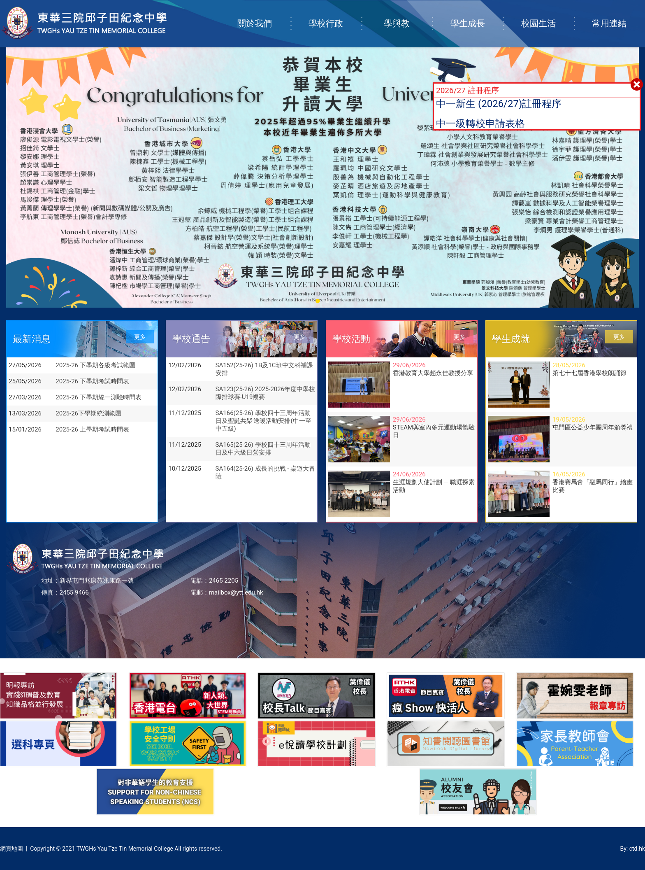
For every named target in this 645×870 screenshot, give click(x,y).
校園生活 (547, 15)
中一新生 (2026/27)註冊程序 (498, 104)
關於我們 (263, 15)
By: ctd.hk (632, 848)
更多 (140, 337)
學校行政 (335, 15)
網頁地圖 (11, 848)
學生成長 (476, 15)
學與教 (408, 15)
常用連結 (618, 15)
